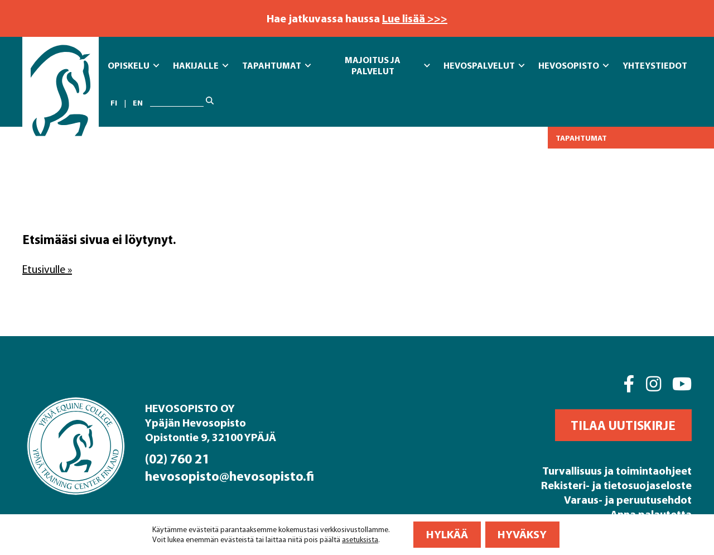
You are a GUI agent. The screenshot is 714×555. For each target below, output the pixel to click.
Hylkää (447, 534)
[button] (623, 425)
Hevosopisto (573, 66)
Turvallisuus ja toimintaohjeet (617, 470)
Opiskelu (133, 66)
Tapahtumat (276, 66)
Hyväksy (522, 534)
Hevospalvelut (483, 66)
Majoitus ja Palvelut (387, 65)
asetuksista (360, 539)
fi (113, 103)
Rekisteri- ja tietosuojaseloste (616, 485)
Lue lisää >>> (414, 18)
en (138, 103)
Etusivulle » (47, 269)
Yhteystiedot (655, 65)
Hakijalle (200, 66)
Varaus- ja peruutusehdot (628, 499)
